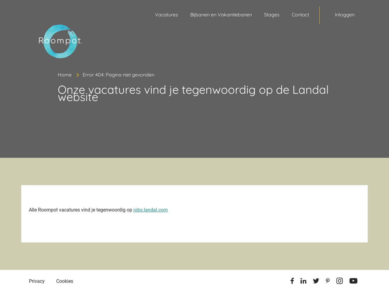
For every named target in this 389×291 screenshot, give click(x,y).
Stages (272, 15)
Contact (300, 15)
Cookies (64, 281)
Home (65, 75)
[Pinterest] (327, 282)
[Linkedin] (303, 282)
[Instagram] (340, 282)
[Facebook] (292, 282)
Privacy (37, 281)
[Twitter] (316, 282)
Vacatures (166, 15)
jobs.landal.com (150, 210)
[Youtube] (353, 282)
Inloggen (345, 15)
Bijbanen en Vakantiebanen (221, 15)
